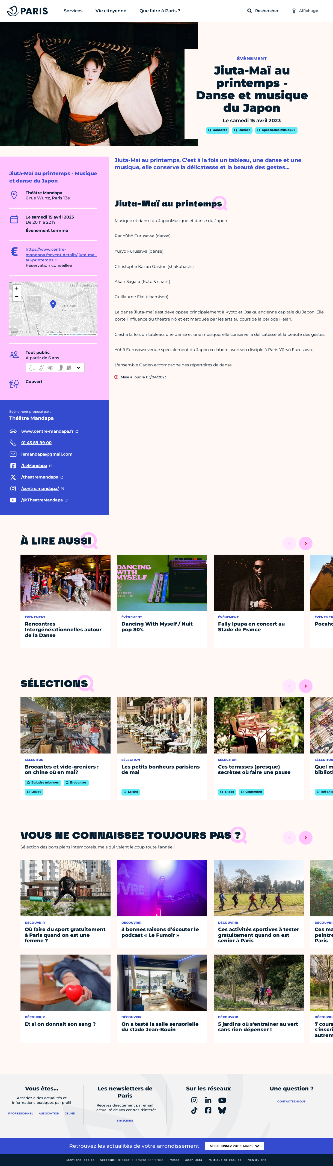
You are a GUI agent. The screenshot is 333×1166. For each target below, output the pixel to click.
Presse (174, 1160)
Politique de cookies (224, 1160)
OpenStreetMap (77, 334)
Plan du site (257, 1160)
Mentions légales (80, 1160)
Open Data (193, 1160)
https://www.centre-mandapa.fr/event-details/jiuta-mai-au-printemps (61, 254)
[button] (53, 304)
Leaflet (53, 334)
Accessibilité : (131, 1160)
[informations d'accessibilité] (55, 367)
